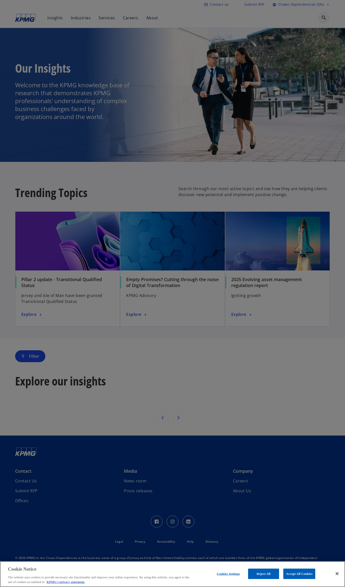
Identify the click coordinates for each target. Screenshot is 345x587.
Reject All (263, 574)
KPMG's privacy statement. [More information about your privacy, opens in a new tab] (66, 582)
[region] (172, 574)
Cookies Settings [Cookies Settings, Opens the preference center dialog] (228, 574)
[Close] (337, 573)
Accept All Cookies (299, 574)
